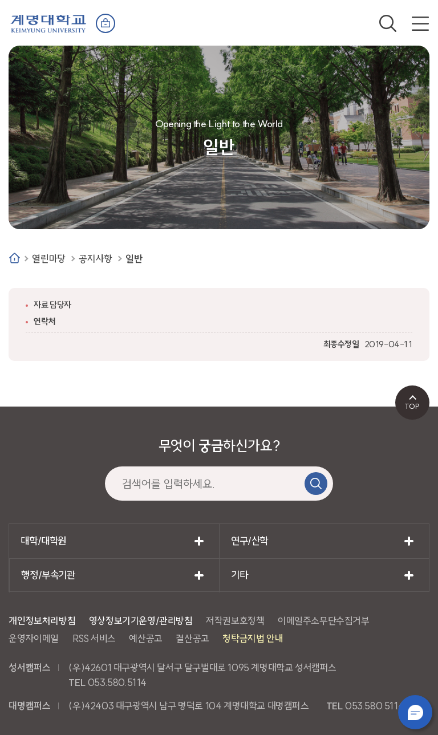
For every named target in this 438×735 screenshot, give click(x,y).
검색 (388, 23)
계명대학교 (48, 22)
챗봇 (415, 712)
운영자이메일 (34, 638)
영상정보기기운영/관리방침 (141, 621)
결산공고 (192, 638)
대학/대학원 (43, 540)
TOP (412, 406)
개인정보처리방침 (42, 621)
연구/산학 (249, 540)
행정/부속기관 (48, 575)
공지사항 (95, 259)
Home (15, 258)
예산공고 (145, 638)
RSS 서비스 (94, 638)
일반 (133, 259)
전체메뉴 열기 (420, 23)
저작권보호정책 (235, 621)
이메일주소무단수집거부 (324, 621)
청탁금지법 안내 (252, 638)
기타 (239, 575)
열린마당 (48, 259)
